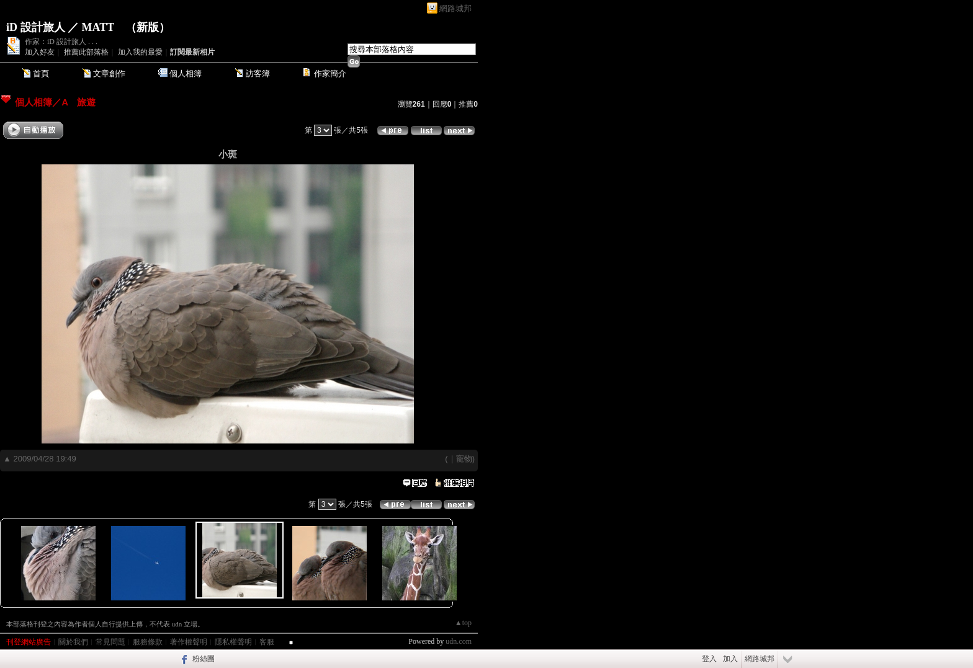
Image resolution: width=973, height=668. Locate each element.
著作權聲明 (188, 642)
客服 (266, 642)
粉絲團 (203, 658)
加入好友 (40, 52)
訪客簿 (258, 73)
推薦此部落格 (86, 52)
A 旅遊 (78, 102)
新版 (148, 27)
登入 (709, 658)
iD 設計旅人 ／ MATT (60, 27)
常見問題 (110, 642)
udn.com (459, 641)
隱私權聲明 (233, 642)
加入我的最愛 (140, 52)
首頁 (41, 73)
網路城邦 (455, 8)
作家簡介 (330, 73)
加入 (730, 658)
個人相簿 (185, 73)
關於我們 (73, 642)
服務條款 (148, 642)
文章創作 (109, 73)
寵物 (464, 458)
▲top (463, 622)
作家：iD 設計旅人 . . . (61, 41)
